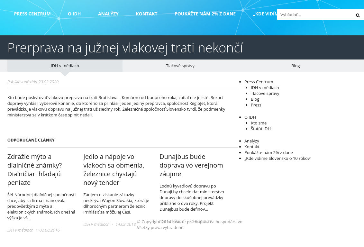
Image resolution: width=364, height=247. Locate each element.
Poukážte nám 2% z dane (205, 14)
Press (256, 105)
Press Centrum (32, 14)
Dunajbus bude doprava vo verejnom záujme (191, 165)
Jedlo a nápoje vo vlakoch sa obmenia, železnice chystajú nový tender (113, 169)
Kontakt (146, 14)
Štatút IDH (261, 129)
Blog (295, 66)
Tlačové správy (180, 66)
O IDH (74, 14)
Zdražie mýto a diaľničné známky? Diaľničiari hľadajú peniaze (34, 169)
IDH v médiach (65, 66)
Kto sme (259, 123)
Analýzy (108, 14)
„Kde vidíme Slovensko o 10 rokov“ (277, 158)
